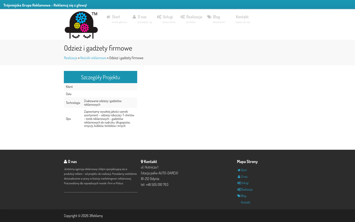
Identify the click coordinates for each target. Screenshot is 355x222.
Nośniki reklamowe (93, 58)
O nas (142, 19)
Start (116, 19)
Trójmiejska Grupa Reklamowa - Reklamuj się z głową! (45, 5)
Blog (216, 19)
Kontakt (243, 19)
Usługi (165, 19)
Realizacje (191, 19)
